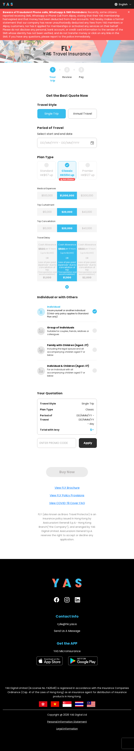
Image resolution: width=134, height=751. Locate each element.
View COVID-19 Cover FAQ (67, 503)
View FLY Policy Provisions (67, 495)
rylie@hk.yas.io (67, 624)
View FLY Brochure (67, 488)
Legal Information (67, 728)
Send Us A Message (67, 631)
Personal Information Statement (67, 721)
